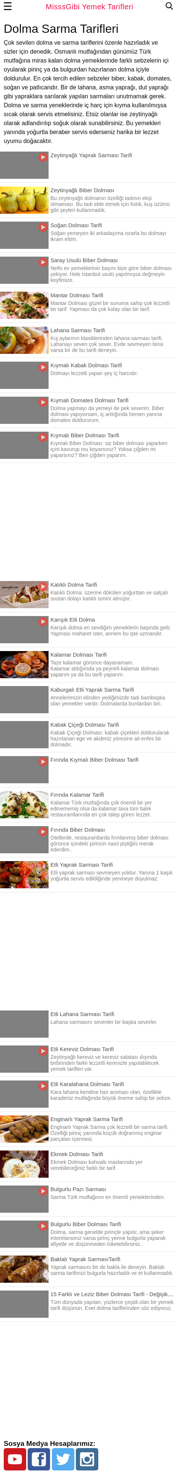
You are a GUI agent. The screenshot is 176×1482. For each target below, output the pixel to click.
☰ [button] (8, 6)
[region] (88, 519)
